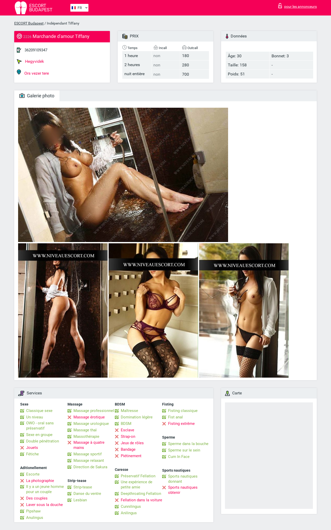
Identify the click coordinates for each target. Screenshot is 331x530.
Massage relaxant (88, 460)
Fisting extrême (181, 423)
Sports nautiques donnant (183, 479)
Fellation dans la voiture (141, 500)
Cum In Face (179, 456)
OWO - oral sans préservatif (40, 426)
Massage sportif (87, 454)
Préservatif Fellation (138, 476)
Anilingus (129, 513)
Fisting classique (183, 410)
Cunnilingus (131, 506)
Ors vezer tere (33, 72)
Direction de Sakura (90, 467)
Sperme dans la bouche (188, 443)
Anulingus (34, 517)
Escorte (33, 474)
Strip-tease (82, 487)
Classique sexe (39, 410)
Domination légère (137, 417)
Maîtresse (129, 410)
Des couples (37, 498)
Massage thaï (85, 430)
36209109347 (36, 50)
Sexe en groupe (39, 434)
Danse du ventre (87, 493)
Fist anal (175, 417)
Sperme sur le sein (184, 450)
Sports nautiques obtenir (183, 490)
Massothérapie (86, 436)
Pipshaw (33, 511)
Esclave (127, 430)
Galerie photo (36, 95)
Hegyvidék (30, 61)
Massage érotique (89, 417)
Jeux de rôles (132, 443)
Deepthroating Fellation (141, 493)
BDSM (126, 423)
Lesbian (80, 500)
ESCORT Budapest (29, 23)
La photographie (40, 480)
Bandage (128, 449)
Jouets (32, 447)
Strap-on (128, 436)
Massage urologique (91, 423)
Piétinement (131, 456)
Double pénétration (42, 441)
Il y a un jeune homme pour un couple (45, 489)
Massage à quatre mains (88, 445)
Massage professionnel (93, 410)
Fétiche (32, 454)
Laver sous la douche (44, 504)
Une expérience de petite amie (136, 484)
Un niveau (34, 417)
